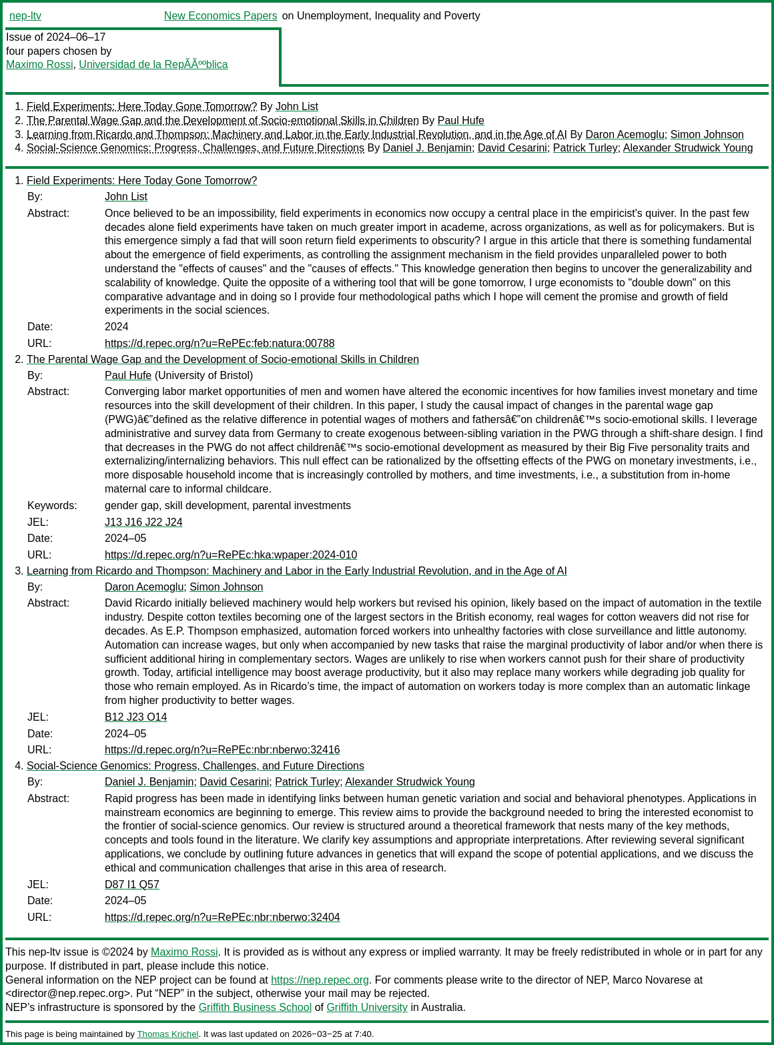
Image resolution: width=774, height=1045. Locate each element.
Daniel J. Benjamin (427, 147)
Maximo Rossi (39, 64)
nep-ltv (25, 15)
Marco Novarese (652, 980)
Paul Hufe (461, 120)
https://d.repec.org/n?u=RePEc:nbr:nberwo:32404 (222, 917)
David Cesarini (512, 147)
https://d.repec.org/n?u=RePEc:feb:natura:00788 (220, 343)
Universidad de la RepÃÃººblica (153, 64)
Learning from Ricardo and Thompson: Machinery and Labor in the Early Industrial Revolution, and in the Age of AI (297, 134)
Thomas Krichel (167, 1034)
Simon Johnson (707, 134)
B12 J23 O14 (136, 717)
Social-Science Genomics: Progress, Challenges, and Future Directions (195, 147)
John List (297, 106)
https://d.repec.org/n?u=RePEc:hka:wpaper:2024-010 (231, 555)
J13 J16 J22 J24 (144, 522)
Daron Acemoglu (625, 134)
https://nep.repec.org (320, 980)
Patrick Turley (585, 147)
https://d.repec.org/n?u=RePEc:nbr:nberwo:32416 (222, 749)
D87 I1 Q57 (132, 884)
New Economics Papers (221, 15)
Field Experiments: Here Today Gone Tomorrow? (142, 106)
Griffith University (367, 1007)
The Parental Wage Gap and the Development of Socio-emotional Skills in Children (223, 120)
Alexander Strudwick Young (688, 147)
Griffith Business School (255, 1007)
